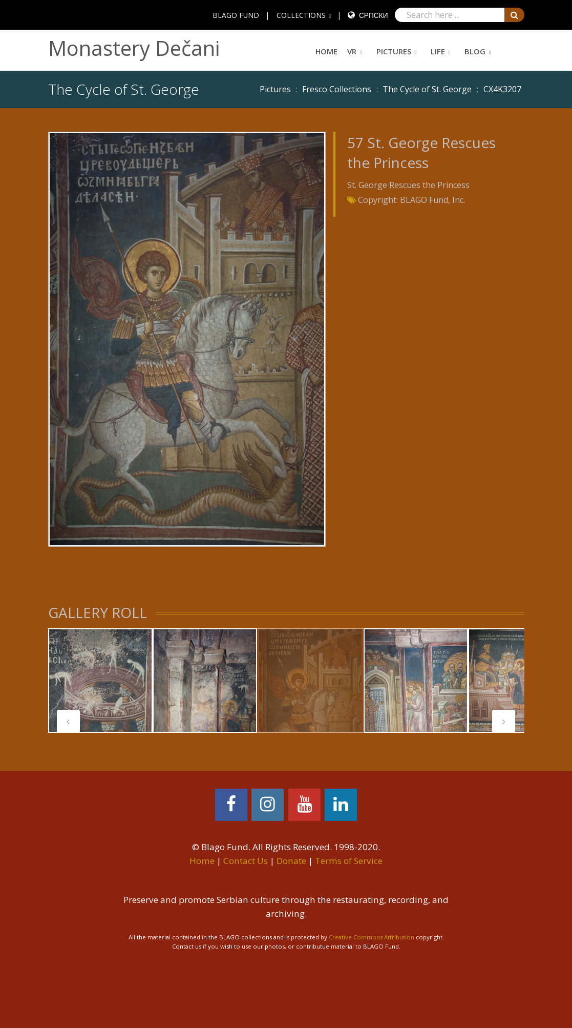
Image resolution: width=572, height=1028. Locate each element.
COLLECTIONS (301, 15)
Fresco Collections (336, 89)
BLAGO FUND (236, 15)
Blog (474, 51)
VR (351, 51)
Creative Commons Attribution (371, 937)
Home (326, 51)
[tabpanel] (100, 680)
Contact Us (245, 861)
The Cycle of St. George (427, 89)
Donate (291, 861)
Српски (373, 15)
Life (438, 51)
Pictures (393, 51)
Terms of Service (349, 861)
